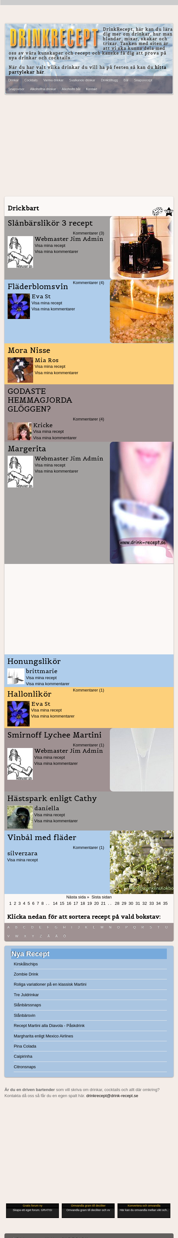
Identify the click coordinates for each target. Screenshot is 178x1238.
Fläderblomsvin (38, 286)
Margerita (27, 448)
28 (117, 903)
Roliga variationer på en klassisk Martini (50, 984)
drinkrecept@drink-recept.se (112, 1095)
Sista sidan (101, 897)
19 (89, 903)
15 (62, 903)
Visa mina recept (50, 245)
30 (131, 903)
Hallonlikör (29, 694)
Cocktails (31, 80)
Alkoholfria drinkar (43, 89)
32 (144, 903)
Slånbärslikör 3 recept (50, 223)
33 (151, 903)
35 (165, 903)
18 (82, 903)
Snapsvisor (16, 89)
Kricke (43, 425)
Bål (126, 80)
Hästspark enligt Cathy (52, 798)
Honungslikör (34, 661)
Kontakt (91, 89)
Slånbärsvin (24, 1015)
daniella (46, 808)
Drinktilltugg (109, 80)
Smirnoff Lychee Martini (54, 735)
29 (124, 903)
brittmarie (41, 671)
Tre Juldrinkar (26, 994)
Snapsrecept (143, 80)
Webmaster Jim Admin (69, 238)
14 (55, 903)
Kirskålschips (26, 964)
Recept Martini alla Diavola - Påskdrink (49, 1025)
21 (103, 903)
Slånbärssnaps (27, 1005)
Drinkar (13, 80)
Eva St (41, 296)
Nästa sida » (77, 897)
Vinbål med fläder (41, 837)
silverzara (22, 853)
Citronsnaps (25, 1066)
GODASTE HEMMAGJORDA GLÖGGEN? (40, 400)
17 (76, 903)
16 (69, 903)
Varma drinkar (53, 80)
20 (96, 903)
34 (158, 903)
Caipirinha (23, 1056)
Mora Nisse (29, 350)
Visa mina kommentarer (56, 251)
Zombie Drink (26, 974)
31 (137, 903)
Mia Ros (47, 360)
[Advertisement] (88, 143)
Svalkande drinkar (82, 80)
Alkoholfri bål (71, 89)
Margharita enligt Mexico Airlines (43, 1036)
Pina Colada (25, 1046)
